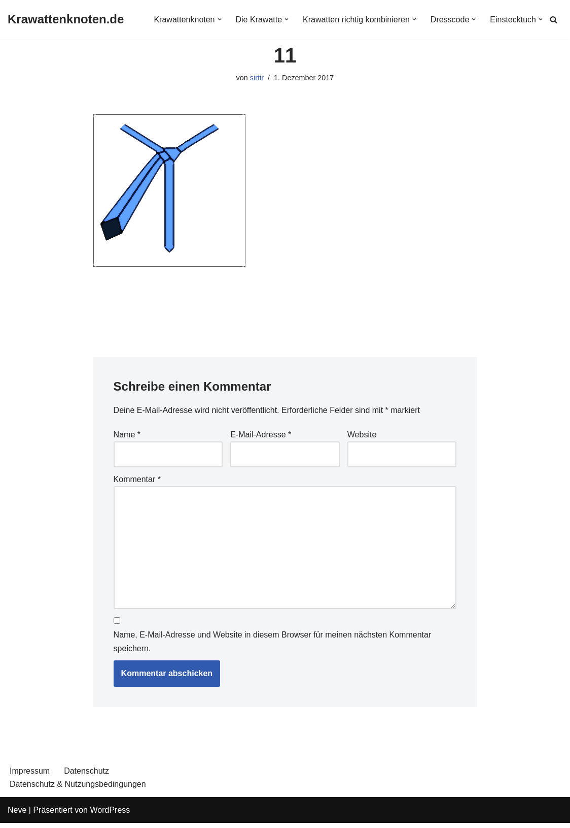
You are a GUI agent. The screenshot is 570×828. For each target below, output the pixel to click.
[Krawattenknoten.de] (66, 19)
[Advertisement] (285, 301)
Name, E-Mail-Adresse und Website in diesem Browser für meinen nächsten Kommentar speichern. (273, 641)
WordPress (110, 810)
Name (127, 434)
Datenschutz (86, 771)
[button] (219, 19)
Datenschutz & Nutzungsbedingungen (78, 784)
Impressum (30, 771)
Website (362, 434)
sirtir (257, 78)
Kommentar (137, 479)
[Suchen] (553, 19)
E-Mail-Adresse (260, 434)
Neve (17, 810)
